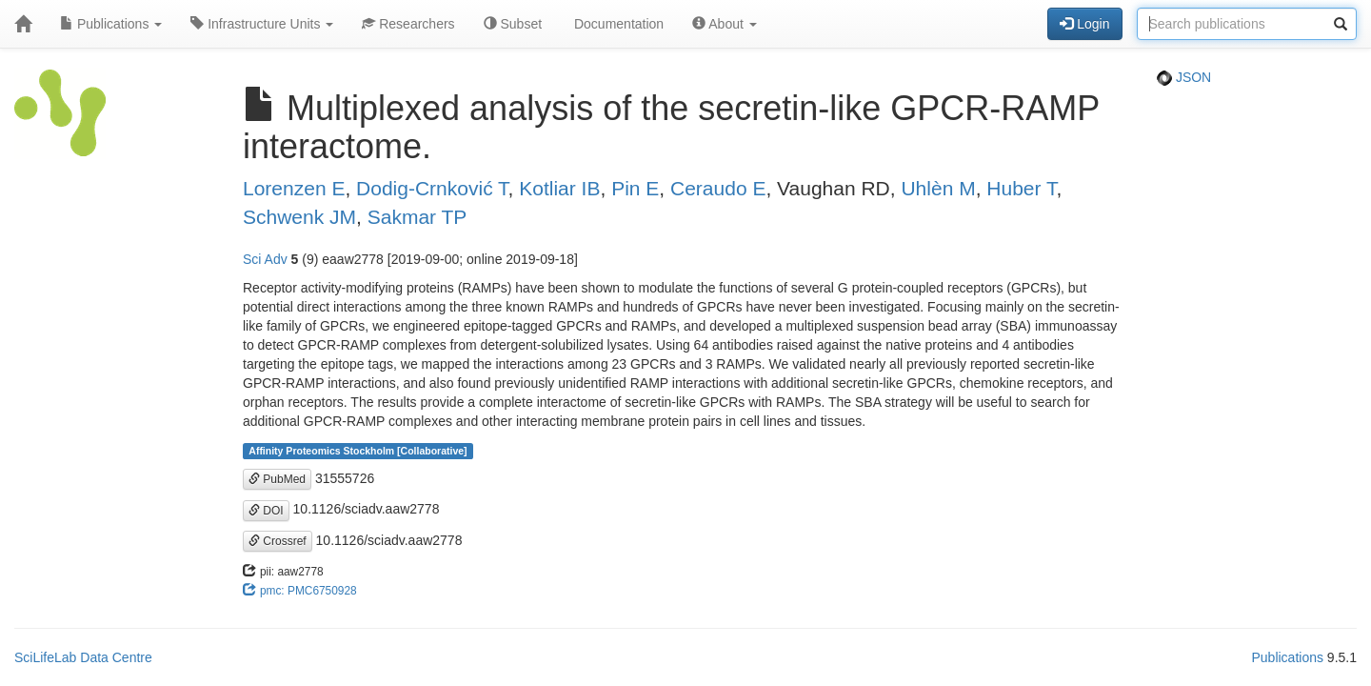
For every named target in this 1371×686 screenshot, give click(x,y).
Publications (111, 23)
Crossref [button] (277, 541)
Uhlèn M (938, 188)
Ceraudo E (717, 188)
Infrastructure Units (261, 23)
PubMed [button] (277, 479)
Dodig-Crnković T (432, 188)
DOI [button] (266, 510)
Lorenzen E (294, 188)
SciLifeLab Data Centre (83, 657)
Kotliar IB (559, 188)
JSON (1184, 77)
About (724, 23)
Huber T (1021, 188)
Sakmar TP (417, 217)
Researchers (408, 23)
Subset (513, 23)
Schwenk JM (299, 217)
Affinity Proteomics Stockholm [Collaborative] (357, 450)
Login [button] (1084, 23)
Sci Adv (265, 259)
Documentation (617, 23)
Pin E (635, 188)
